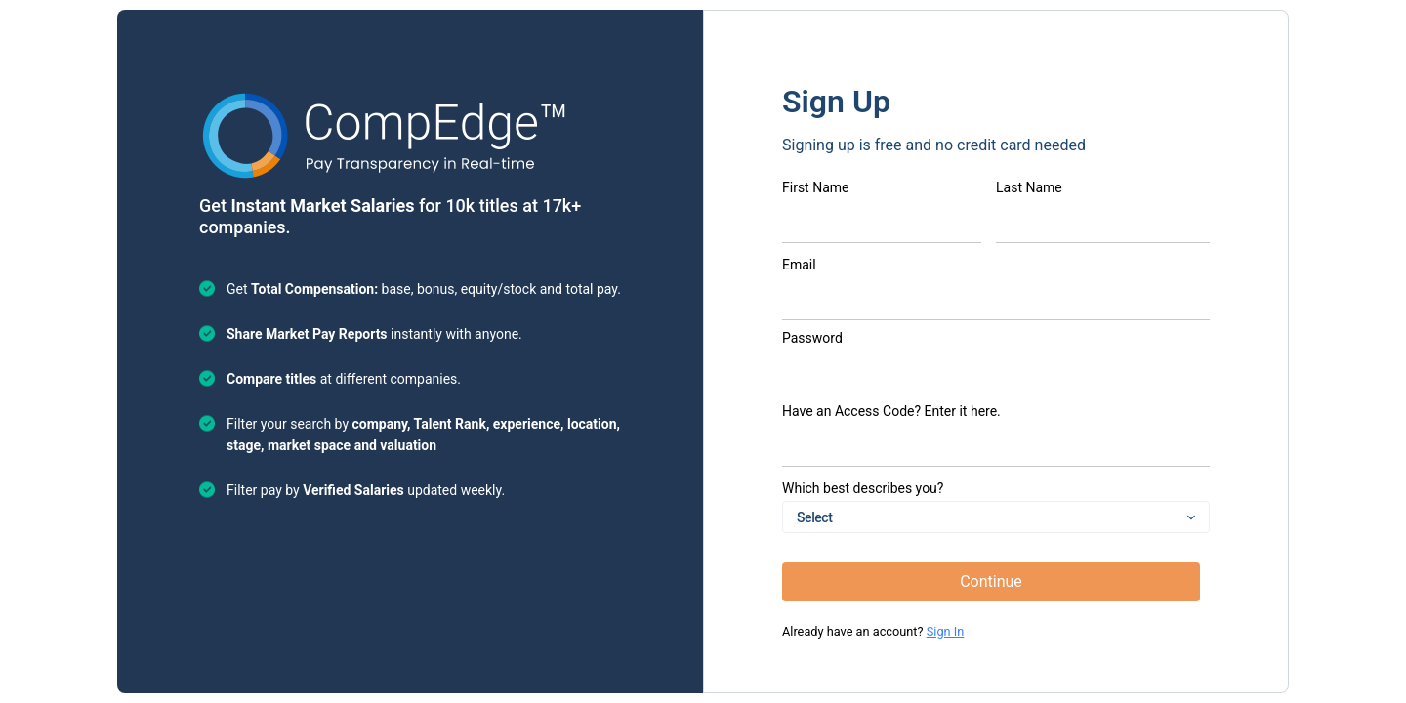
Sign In (946, 631)
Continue (991, 581)
